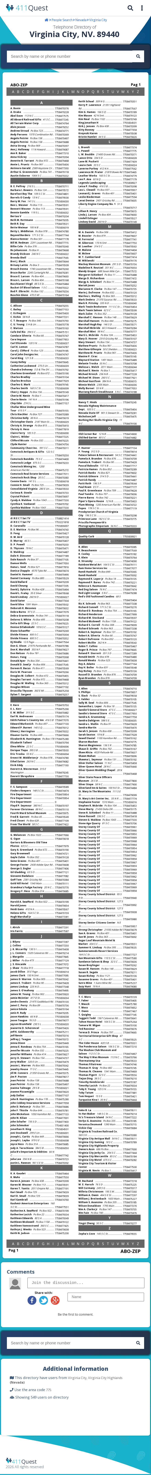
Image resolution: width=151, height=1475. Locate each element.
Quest (32, 8)
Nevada (81, 20)
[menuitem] (130, 8)
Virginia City (98, 20)
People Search (62, 20)
